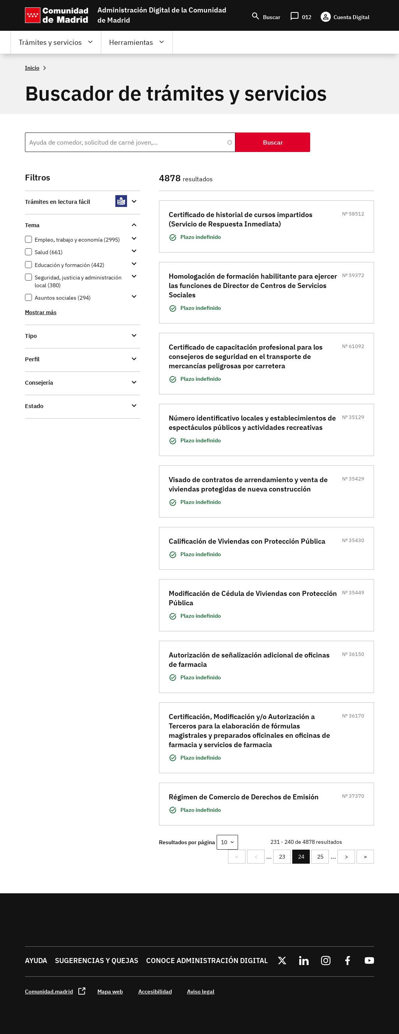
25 (323, 856)
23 (285, 856)
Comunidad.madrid (49, 991)
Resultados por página (187, 842)
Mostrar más (40, 312)
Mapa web (110, 991)
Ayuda (36, 960)
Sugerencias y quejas (96, 960)
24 (304, 858)
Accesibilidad (155, 991)
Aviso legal (200, 991)
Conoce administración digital (207, 960)
